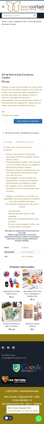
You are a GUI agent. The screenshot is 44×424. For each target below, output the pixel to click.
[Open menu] (3, 6)
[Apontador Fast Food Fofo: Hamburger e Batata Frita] (32, 279)
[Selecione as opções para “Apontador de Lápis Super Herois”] (18, 272)
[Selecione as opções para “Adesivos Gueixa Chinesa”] (39, 304)
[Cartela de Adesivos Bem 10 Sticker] (12, 312)
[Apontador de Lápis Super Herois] (12, 279)
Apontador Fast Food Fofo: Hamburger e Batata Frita (32, 293)
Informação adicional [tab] (24, 142)
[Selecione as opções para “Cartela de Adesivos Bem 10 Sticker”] (18, 304)
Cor (3, 112)
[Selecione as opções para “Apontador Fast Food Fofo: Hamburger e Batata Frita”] (39, 272)
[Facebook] (4, 347)
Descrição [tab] (8, 142)
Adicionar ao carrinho (28, 121)
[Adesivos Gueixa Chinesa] (32, 312)
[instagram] (14, 347)
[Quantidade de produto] (7, 122)
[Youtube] (9, 347)
